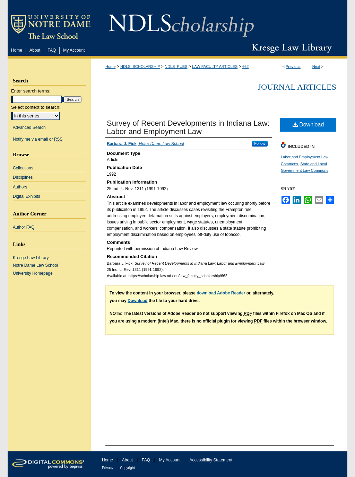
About (127, 460)
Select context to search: (35, 107)
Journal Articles (297, 86)
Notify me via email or (37, 139)
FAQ (146, 460)
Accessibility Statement (211, 460)
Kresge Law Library (290, 48)
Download (308, 124)
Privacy (107, 468)
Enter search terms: (30, 91)
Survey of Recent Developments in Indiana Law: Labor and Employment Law (188, 127)
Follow (259, 143)
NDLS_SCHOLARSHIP (140, 66)
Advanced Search (29, 127)
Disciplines (23, 177)
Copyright (127, 468)
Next (316, 66)
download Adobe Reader (221, 293)
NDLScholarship (181, 21)
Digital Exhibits (26, 196)
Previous (293, 66)
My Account (170, 460)
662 (245, 66)
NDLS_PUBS (176, 66)
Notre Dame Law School (35, 265)
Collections (23, 168)
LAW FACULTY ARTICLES (214, 66)
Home (110, 66)
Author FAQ (24, 227)
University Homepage (33, 273)
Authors (20, 187)
